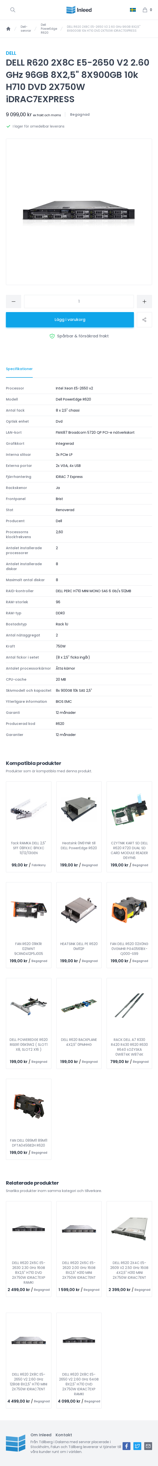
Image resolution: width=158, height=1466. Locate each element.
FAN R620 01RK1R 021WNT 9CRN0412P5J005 (28, 948)
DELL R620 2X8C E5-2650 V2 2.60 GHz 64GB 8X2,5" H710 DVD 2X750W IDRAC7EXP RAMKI (79, 1384)
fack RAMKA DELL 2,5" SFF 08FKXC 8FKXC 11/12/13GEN (28, 848)
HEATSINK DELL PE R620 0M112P (79, 946)
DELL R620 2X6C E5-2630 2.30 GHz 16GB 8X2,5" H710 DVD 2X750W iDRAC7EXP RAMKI (28, 1272)
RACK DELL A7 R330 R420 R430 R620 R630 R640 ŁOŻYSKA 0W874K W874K (129, 1047)
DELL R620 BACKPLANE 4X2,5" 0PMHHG (79, 1042)
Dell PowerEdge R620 (49, 29)
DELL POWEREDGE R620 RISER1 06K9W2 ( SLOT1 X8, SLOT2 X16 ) (29, 1044)
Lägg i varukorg (70, 319)
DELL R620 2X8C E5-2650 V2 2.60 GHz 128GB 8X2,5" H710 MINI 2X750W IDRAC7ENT (28, 1382)
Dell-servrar (26, 29)
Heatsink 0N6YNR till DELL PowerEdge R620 (79, 845)
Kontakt (64, 1435)
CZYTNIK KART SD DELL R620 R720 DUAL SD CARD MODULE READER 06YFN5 (129, 850)
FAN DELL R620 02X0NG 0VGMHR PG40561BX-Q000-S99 (129, 948)
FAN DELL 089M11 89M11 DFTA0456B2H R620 (28, 1143)
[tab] (19, 369)
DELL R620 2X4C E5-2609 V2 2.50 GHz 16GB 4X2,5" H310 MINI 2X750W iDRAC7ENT (129, 1270)
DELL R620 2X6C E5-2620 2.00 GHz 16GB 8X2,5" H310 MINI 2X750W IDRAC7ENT (79, 1270)
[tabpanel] (79, 561)
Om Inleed (41, 1435)
